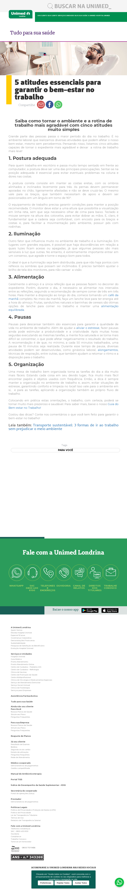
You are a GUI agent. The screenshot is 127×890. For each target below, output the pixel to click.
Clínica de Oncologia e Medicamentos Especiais (31, 680)
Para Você (16, 709)
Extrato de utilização (19, 752)
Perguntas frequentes (20, 755)
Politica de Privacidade (21, 813)
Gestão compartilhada (20, 768)
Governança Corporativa (21, 638)
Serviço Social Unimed (20, 685)
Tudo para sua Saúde (22, 701)
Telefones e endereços (20, 829)
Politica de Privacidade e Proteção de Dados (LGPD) (33, 810)
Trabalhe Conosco (18, 839)
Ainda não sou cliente (22, 706)
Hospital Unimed (103, 15)
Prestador (16, 799)
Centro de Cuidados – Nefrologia (25, 669)
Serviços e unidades (66, 15)
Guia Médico (16, 659)
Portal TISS (16, 779)
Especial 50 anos (18, 635)
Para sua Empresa (20, 722)
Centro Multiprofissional (21, 677)
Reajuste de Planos (21, 736)
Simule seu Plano (18, 714)
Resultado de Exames (20, 744)
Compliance (16, 836)
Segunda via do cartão (20, 749)
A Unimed (92, 15)
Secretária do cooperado (24, 791)
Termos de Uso (17, 818)
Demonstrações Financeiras (23, 640)
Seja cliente (52, 15)
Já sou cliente (18, 742)
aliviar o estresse (87, 328)
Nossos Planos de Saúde (21, 712)
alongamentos (108, 350)
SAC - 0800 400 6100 (19, 831)
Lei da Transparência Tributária (24, 815)
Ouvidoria (15, 834)
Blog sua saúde (81, 15)
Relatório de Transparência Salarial (26, 820)
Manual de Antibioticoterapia (26, 774)
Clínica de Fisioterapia (20, 688)
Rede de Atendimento (20, 757)
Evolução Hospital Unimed (22, 648)
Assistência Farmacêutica (24, 696)
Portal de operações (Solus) (22, 793)
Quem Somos (16, 630)
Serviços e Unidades (21, 654)
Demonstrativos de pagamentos (24, 766)
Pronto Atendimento (19, 662)
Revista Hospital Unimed (21, 633)
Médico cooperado (21, 763)
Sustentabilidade (18, 643)
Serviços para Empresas (21, 690)
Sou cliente (42, 15)
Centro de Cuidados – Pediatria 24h (26, 667)
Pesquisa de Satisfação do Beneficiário (27, 646)
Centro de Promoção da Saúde (24, 675)
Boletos (14, 747)
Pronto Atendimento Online (22, 664)
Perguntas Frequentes (20, 717)
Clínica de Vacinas (19, 672)
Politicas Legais (19, 807)
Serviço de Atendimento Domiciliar (25, 682)
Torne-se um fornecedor (21, 842)
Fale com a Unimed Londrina (25, 826)
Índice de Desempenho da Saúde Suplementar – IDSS (38, 785)
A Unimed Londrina (21, 627)
